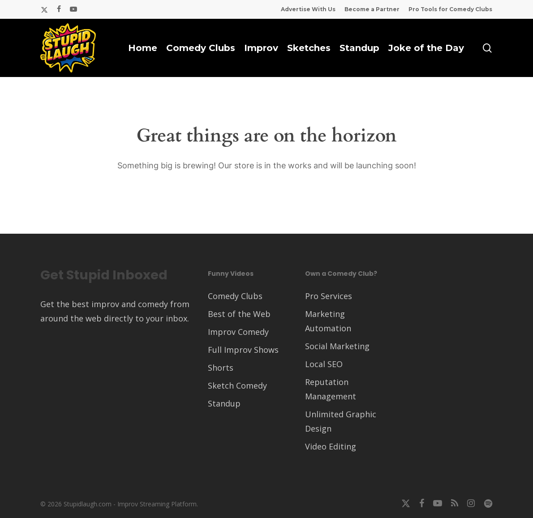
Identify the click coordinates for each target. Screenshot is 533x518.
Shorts (220, 367)
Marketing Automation (328, 321)
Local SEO (324, 364)
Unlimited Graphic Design (340, 421)
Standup (224, 403)
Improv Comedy (238, 331)
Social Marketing (337, 346)
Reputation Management (330, 389)
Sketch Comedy (237, 385)
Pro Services (328, 296)
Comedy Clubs (235, 296)
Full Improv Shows (243, 349)
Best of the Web (239, 313)
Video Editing (330, 446)
